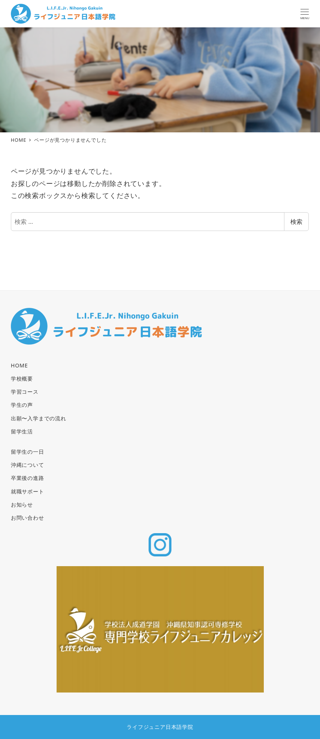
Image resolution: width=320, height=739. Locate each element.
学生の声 (22, 404)
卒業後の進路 (27, 477)
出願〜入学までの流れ (38, 418)
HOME (19, 365)
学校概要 (22, 378)
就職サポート (27, 491)
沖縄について (27, 464)
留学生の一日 (27, 451)
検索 (296, 221)
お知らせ (22, 504)
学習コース (25, 391)
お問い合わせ (27, 517)
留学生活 (22, 431)
